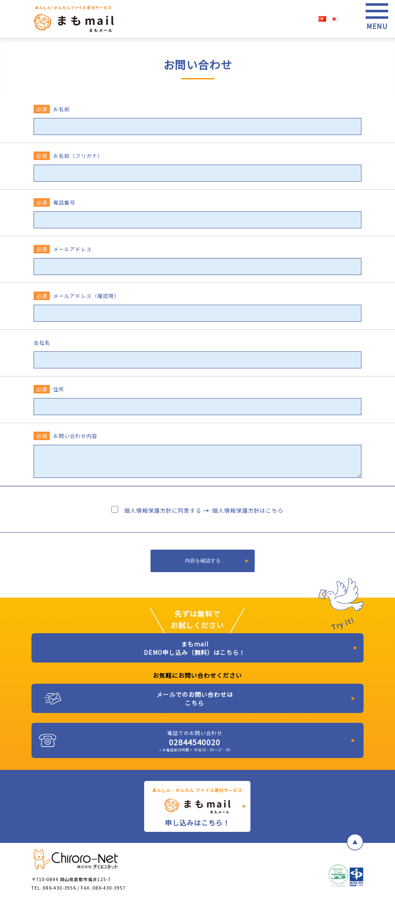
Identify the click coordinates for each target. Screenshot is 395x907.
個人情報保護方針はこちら (248, 510)
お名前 (52, 108)
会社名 (42, 342)
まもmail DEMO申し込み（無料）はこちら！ (194, 648)
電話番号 (54, 202)
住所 (49, 389)
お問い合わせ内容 (65, 435)
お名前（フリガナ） (68, 155)
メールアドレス (63, 249)
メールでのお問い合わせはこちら (194, 698)
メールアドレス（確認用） (76, 295)
